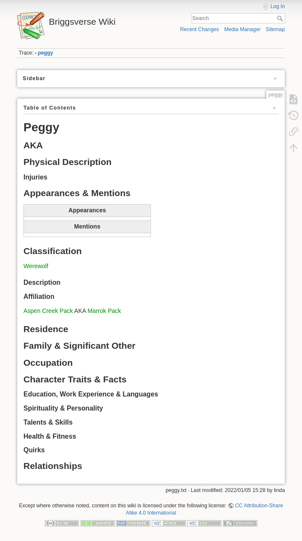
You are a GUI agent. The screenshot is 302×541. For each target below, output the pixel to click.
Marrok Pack (104, 310)
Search (281, 18)
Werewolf (35, 266)
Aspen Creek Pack (48, 310)
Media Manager (242, 29)
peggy (45, 53)
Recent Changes (199, 29)
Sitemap (275, 29)
